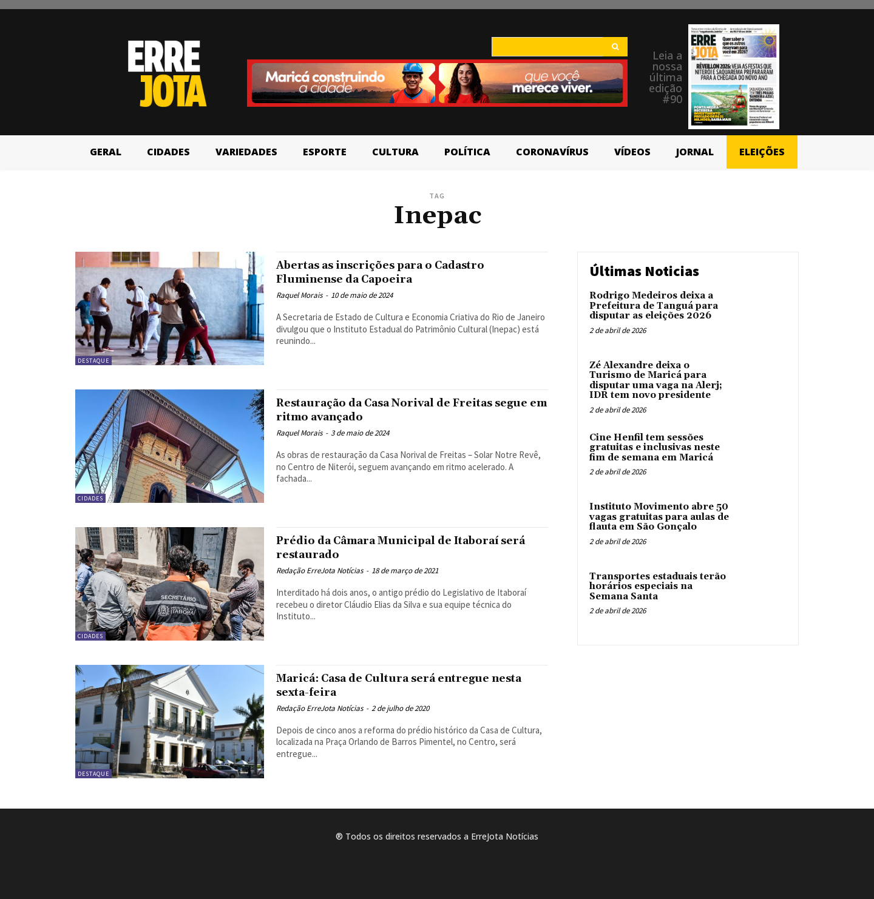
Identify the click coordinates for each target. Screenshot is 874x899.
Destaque (93, 361)
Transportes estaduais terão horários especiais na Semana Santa (657, 586)
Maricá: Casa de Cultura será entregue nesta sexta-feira (403, 685)
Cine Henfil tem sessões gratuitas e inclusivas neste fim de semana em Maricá (654, 447)
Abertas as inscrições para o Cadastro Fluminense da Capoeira (400, 272)
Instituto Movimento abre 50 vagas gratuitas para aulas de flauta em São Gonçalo (659, 517)
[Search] (615, 46)
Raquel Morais (299, 295)
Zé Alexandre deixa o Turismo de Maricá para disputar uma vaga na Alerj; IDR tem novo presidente (655, 381)
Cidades (90, 498)
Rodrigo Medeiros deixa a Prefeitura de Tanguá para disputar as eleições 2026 (653, 306)
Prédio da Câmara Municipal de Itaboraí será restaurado (410, 547)
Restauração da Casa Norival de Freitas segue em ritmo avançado (406, 410)
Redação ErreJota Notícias (319, 570)
